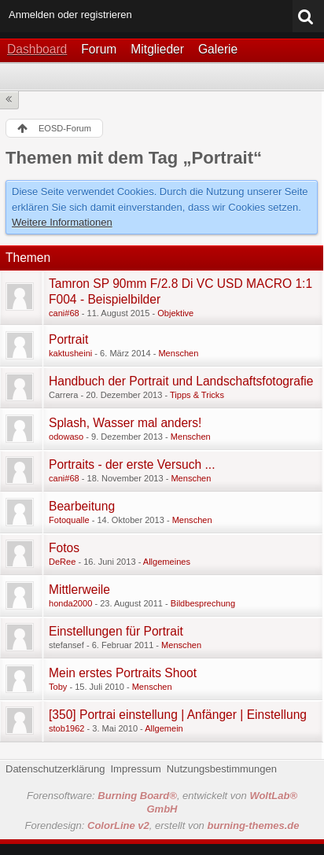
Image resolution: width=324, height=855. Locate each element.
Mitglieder (157, 49)
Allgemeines (166, 561)
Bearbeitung (82, 506)
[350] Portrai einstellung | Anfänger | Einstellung (178, 714)
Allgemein (164, 728)
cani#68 (64, 313)
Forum (98, 49)
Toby (58, 686)
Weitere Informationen (62, 222)
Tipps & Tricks (197, 395)
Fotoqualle (69, 520)
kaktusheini (70, 353)
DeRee (62, 561)
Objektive (175, 313)
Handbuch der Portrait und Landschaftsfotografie (181, 381)
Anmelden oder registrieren (70, 14)
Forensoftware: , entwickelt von (162, 802)
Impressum (135, 769)
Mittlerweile (79, 589)
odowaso (66, 436)
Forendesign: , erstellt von (162, 825)
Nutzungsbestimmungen (222, 769)
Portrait (68, 339)
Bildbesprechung (203, 603)
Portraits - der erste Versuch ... (132, 464)
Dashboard (37, 49)
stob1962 (66, 728)
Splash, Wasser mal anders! (125, 422)
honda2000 (70, 603)
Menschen (178, 353)
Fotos (64, 548)
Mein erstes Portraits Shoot (123, 673)
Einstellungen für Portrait (116, 631)
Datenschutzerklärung (55, 769)
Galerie (217, 49)
